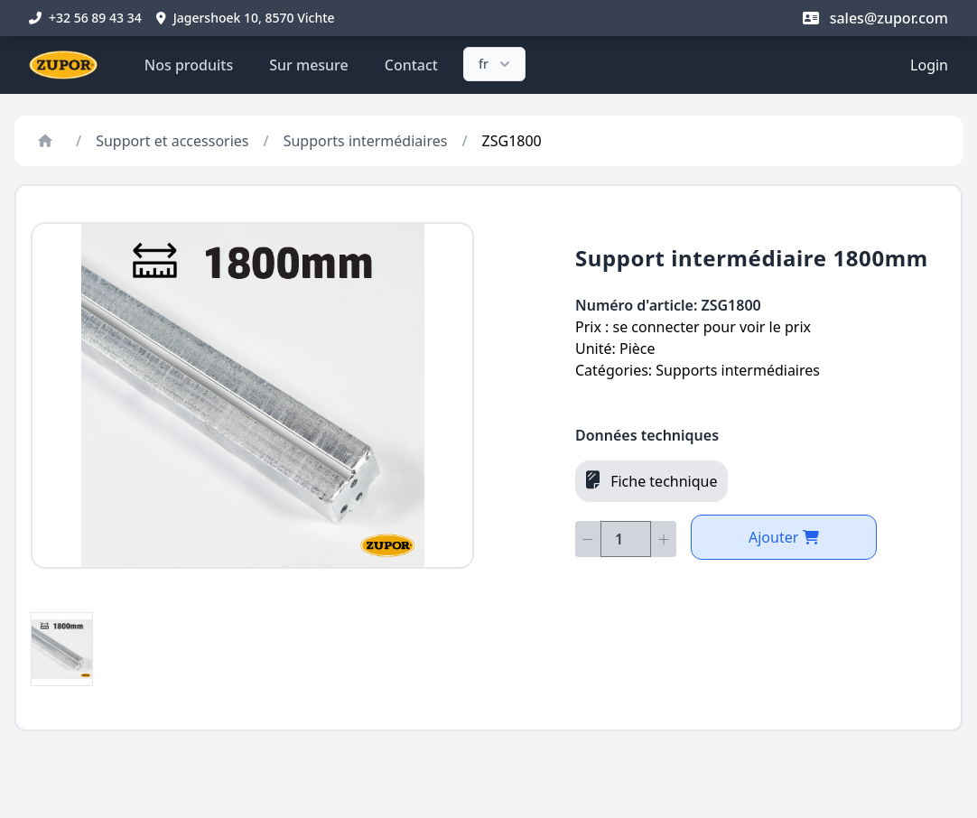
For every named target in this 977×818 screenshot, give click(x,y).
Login (929, 65)
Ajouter (784, 537)
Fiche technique (651, 480)
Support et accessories (172, 141)
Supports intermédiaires (366, 141)
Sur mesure (309, 65)
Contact (411, 65)
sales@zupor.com (875, 18)
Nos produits (188, 65)
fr (496, 64)
